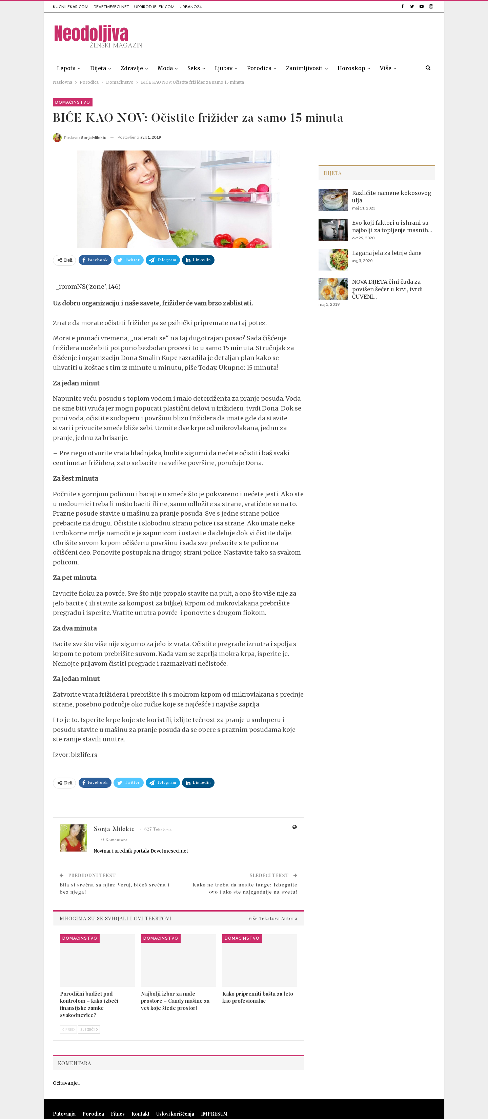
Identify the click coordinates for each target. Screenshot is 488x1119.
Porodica (259, 68)
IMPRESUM (214, 1114)
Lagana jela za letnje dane (387, 252)
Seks (193, 68)
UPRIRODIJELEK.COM (154, 6)
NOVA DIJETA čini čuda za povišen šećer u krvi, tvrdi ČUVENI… (387, 289)
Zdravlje (132, 68)
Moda (165, 68)
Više (385, 68)
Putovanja (64, 1114)
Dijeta (98, 68)
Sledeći (89, 1029)
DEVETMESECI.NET (111, 6)
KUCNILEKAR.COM (70, 6)
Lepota (66, 68)
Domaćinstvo (72, 102)
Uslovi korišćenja (175, 1114)
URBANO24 (191, 6)
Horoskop (351, 68)
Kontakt (140, 1114)
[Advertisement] (311, 35)
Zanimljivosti (304, 68)
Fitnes (118, 1114)
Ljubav (223, 68)
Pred (68, 1029)
